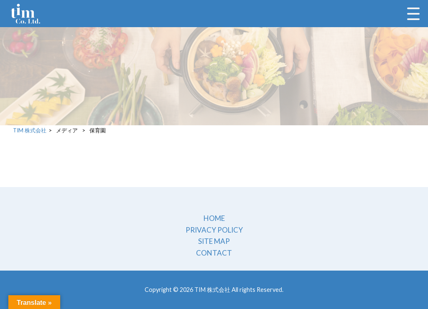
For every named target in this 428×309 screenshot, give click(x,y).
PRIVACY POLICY (214, 229)
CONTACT (214, 252)
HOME (214, 218)
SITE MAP (214, 241)
